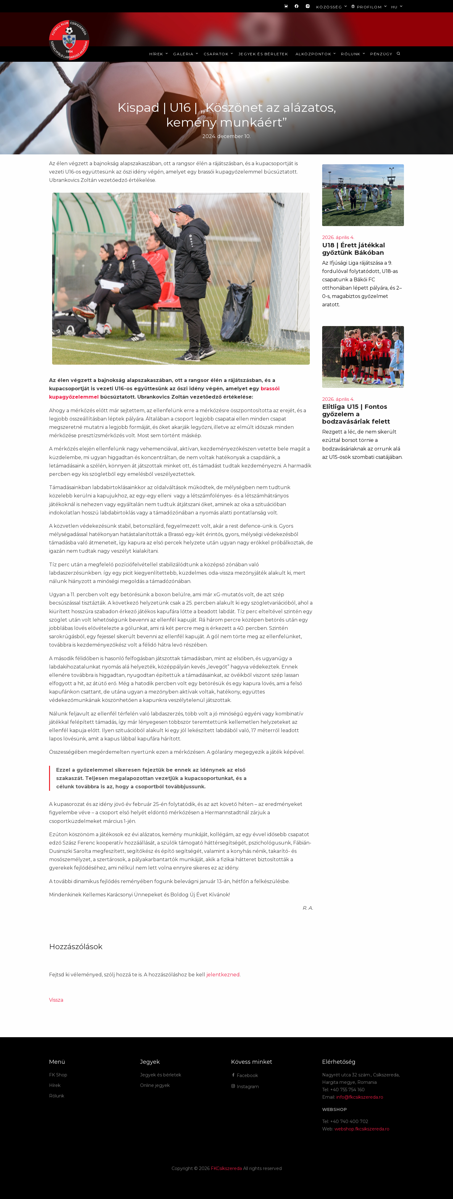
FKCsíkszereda (226, 1168)
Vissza (56, 1000)
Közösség (332, 6)
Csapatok (219, 54)
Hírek (159, 54)
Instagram (245, 1086)
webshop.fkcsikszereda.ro (362, 1129)
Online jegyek (155, 1085)
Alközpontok (316, 54)
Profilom (369, 6)
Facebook (244, 1075)
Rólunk (353, 54)
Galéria (186, 54)
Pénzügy (381, 54)
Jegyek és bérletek (263, 54)
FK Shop (58, 1075)
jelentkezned (223, 975)
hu (397, 6)
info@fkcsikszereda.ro (359, 1097)
